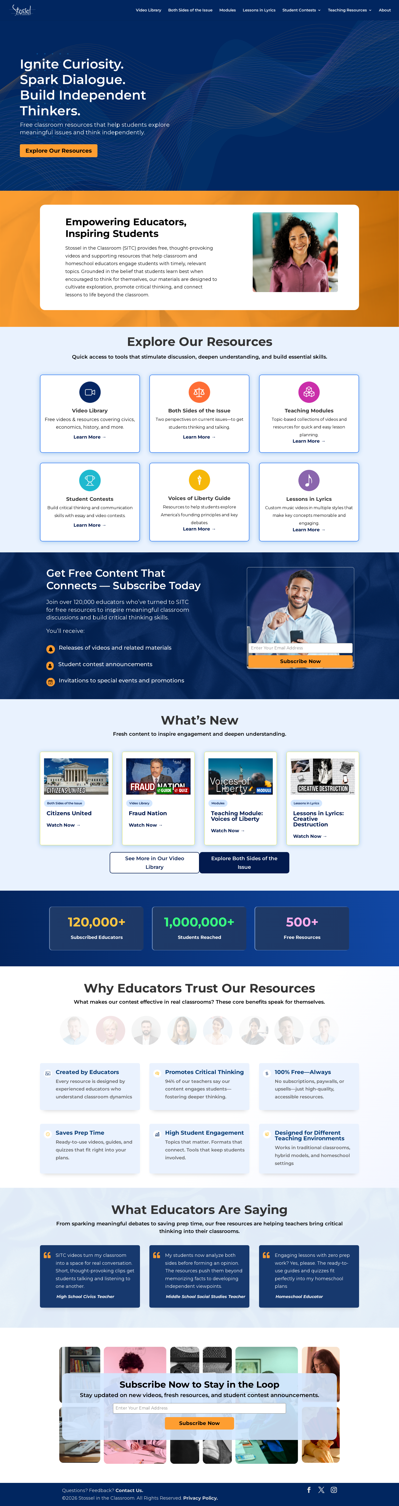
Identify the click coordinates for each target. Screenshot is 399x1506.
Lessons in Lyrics (259, 10)
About (385, 10)
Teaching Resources (347, 10)
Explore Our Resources (58, 150)
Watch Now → (64, 825)
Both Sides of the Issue (190, 10)
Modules (227, 10)
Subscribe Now (300, 661)
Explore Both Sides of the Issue (244, 862)
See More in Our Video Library (154, 862)
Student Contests (299, 10)
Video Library (148, 10)
